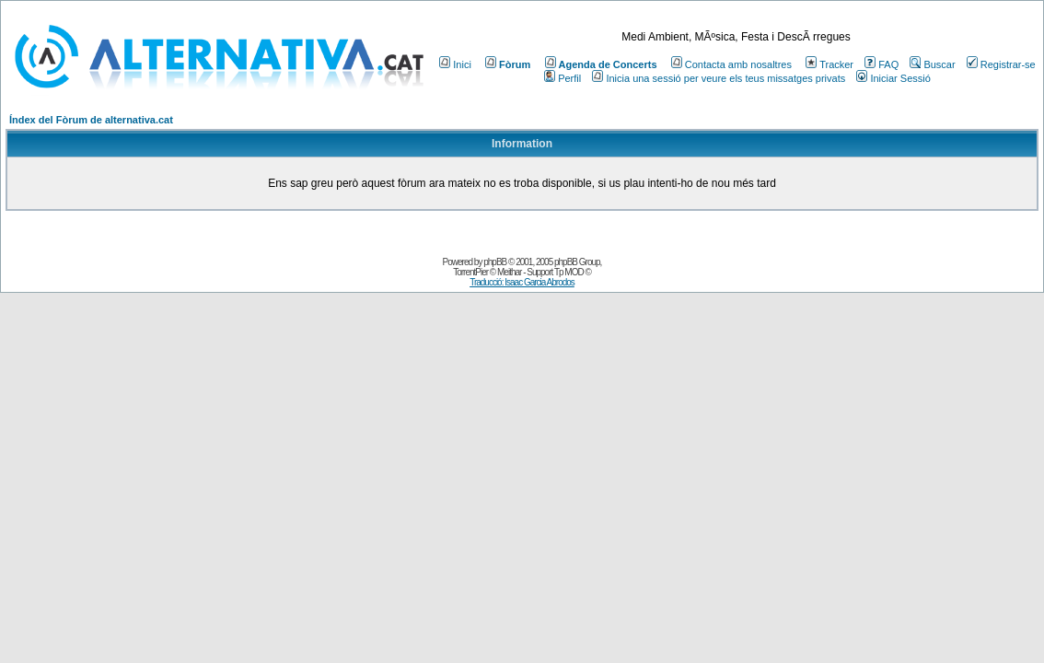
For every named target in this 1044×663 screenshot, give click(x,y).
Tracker (829, 64)
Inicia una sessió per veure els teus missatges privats (718, 78)
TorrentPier (470, 272)
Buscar (932, 64)
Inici (455, 64)
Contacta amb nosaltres (731, 64)
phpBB (494, 262)
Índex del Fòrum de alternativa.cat (91, 119)
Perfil (562, 78)
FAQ (881, 64)
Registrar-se (1001, 64)
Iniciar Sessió (893, 78)
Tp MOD (569, 272)
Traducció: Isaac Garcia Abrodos (522, 282)
